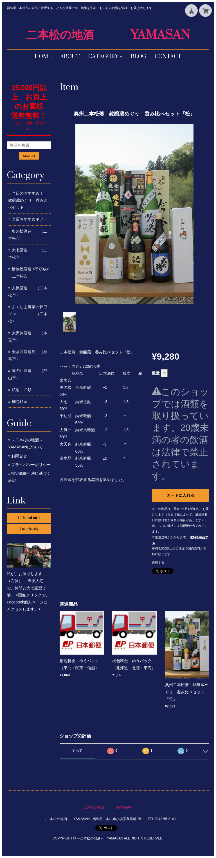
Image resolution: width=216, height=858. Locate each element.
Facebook (29, 529)
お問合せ (19, 456)
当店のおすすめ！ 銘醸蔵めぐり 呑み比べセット (31, 200)
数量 (156, 373)
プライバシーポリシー (31, 464)
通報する (158, 562)
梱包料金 (20, 401)
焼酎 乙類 (22, 389)
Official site (29, 518)
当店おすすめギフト (29, 219)
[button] (105, 57)
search (29, 155)
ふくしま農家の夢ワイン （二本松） (28, 314)
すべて (77, 751)
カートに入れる (180, 495)
